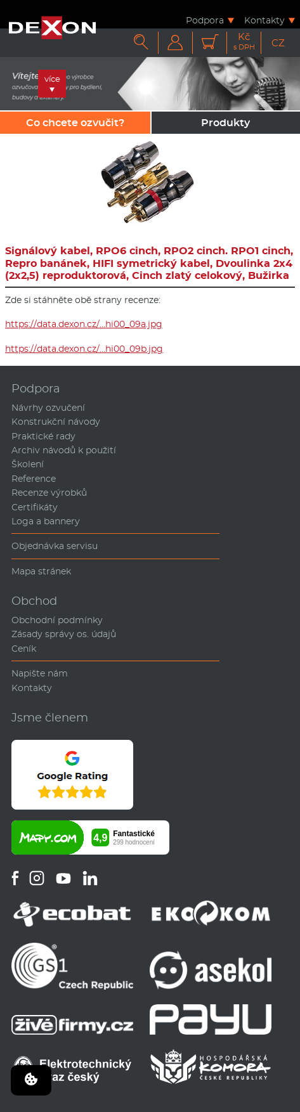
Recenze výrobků (49, 492)
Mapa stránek (41, 571)
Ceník (23, 648)
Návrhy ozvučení (48, 407)
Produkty (225, 123)
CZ (278, 43)
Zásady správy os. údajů (63, 634)
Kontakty (264, 20)
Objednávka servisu (54, 546)
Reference (33, 478)
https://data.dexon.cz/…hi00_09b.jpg (84, 348)
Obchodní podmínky (57, 620)
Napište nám (39, 673)
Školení (27, 464)
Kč (244, 41)
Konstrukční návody (55, 421)
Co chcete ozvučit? (75, 123)
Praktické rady (43, 436)
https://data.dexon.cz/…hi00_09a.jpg (83, 324)
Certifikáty (34, 507)
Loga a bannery (45, 521)
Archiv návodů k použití (63, 450)
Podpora (205, 20)
